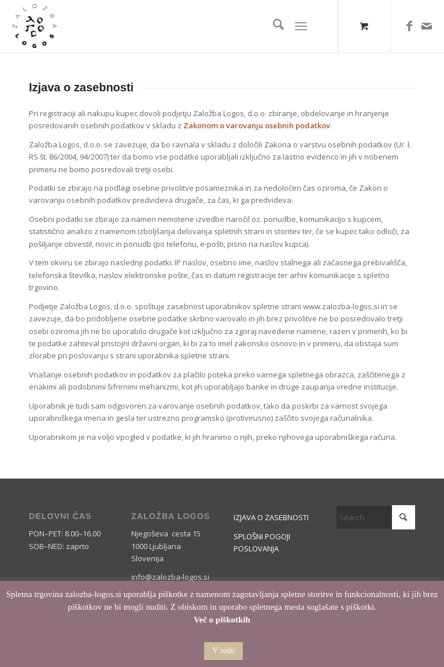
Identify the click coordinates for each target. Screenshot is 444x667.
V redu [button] (223, 650)
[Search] (272, 26)
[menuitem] (272, 26)
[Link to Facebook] (409, 26)
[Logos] (35, 26)
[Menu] (301, 26)
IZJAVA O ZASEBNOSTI (271, 517)
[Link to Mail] (426, 26)
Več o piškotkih (222, 619)
